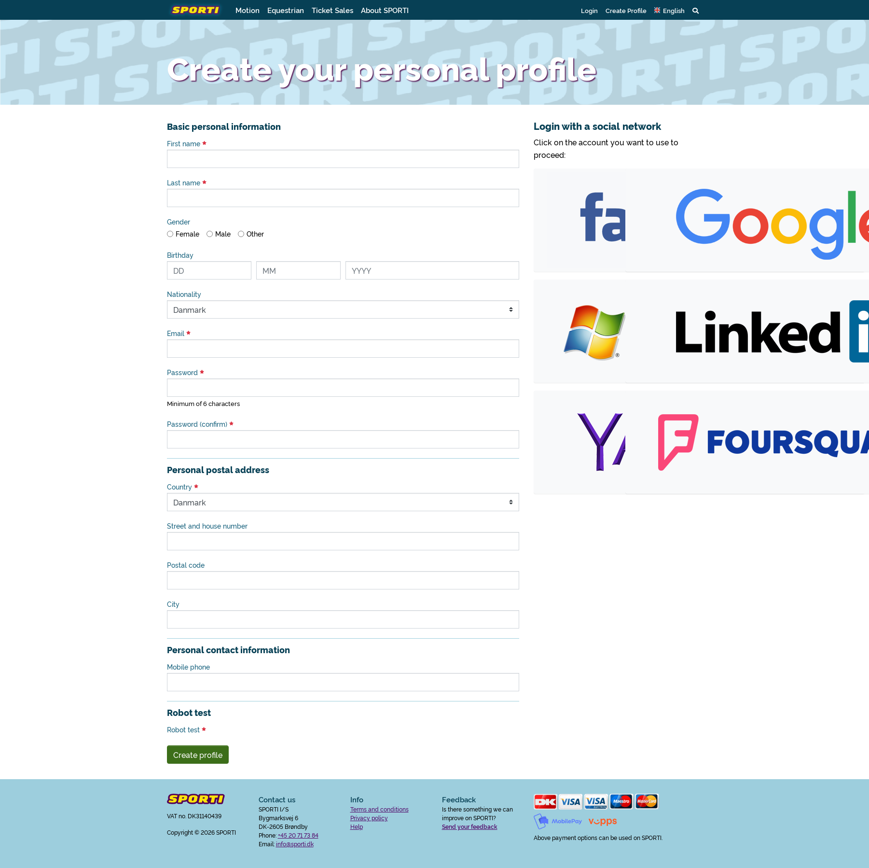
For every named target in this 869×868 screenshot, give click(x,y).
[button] (669, 10)
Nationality (184, 294)
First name (187, 143)
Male (223, 233)
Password (185, 372)
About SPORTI (385, 10)
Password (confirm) (200, 424)
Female (187, 233)
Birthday (180, 255)
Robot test (186, 729)
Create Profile (626, 10)
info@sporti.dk (295, 844)
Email (179, 333)
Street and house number (207, 526)
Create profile (197, 754)
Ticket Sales (332, 10)
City (173, 604)
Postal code (186, 565)
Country (182, 486)
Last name (187, 182)
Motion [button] (247, 10)
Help (356, 826)
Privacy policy (369, 817)
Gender (178, 221)
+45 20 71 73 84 (298, 835)
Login (589, 10)
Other (255, 233)
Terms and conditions (379, 809)
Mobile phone (188, 667)
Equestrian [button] (285, 10)
